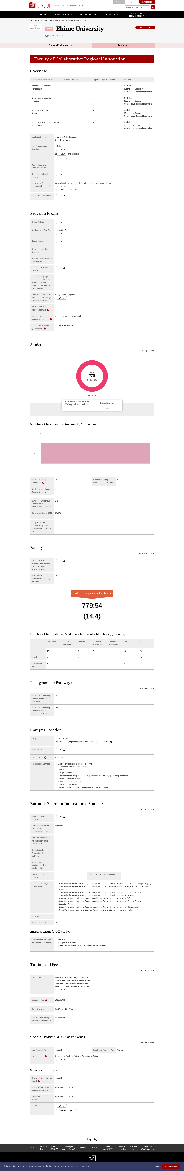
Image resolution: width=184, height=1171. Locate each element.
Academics (123, 45)
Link (62, 149)
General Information (60, 45)
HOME (43, 15)
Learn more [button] (85, 1166)
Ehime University (49, 20)
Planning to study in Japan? (68, 1148)
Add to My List (145, 27)
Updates (82, 1148)
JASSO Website (67, 1111)
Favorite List (147, 2)
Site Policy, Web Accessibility (148, 1148)
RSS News (94, 1148)
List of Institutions (88, 15)
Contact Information (121, 1148)
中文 (131, 2)
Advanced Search (63, 15)
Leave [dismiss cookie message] (156, 1166)
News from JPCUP (108, 1148)
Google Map (105, 742)
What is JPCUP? (113, 15)
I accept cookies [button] (171, 1166)
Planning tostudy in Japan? (136, 14)
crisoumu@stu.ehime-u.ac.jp (67, 189)
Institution (38, 20)
